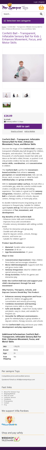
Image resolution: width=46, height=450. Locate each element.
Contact (6, 403)
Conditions (7, 399)
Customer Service (10, 397)
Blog (5, 405)
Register (42, 2)
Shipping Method (9, 394)
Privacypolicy (8, 401)
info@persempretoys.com (26, 380)
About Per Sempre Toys (12, 392)
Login (36, 2)
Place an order (9, 395)
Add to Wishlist (29, 131)
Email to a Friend (17, 131)
